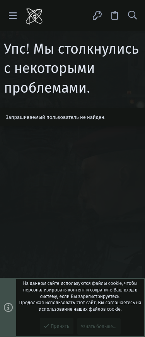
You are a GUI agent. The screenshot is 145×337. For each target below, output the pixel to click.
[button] (13, 15)
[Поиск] (132, 15)
